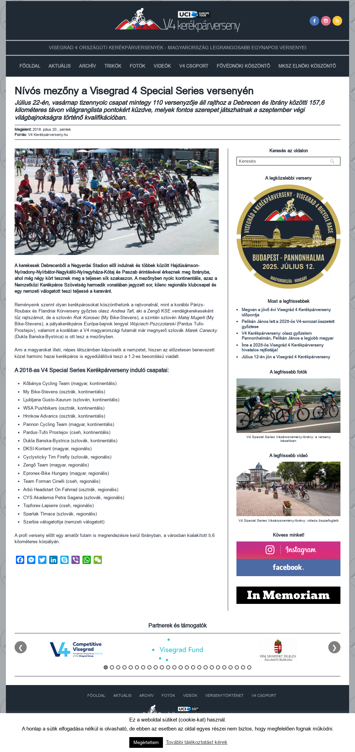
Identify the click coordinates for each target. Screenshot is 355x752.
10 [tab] (162, 667)
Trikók (112, 66)
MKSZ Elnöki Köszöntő (307, 66)
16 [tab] (199, 667)
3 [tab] (118, 667)
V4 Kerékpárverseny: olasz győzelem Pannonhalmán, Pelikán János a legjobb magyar (288, 336)
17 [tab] (206, 667)
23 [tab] (243, 667)
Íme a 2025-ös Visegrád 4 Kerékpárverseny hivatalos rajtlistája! (282, 347)
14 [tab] (187, 667)
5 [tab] (131, 667)
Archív (87, 66)
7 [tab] (143, 667)
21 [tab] (230, 667)
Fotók (137, 66)
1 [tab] (106, 667)
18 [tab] (212, 667)
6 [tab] (137, 667)
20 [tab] (224, 667)
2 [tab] (112, 667)
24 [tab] (249, 667)
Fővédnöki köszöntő (243, 66)
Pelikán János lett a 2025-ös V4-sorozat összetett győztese (288, 324)
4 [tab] (124, 667)
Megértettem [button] (146, 742)
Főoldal (29, 66)
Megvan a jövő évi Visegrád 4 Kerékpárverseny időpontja (286, 312)
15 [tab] (193, 667)
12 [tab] (174, 667)
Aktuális (60, 66)
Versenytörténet (224, 695)
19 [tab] (218, 667)
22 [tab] (237, 667)
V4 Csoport (193, 66)
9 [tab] (156, 667)
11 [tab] (168, 667)
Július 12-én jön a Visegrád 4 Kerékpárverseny (286, 357)
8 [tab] (149, 667)
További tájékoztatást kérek (196, 742)
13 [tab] (181, 667)
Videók (162, 66)
